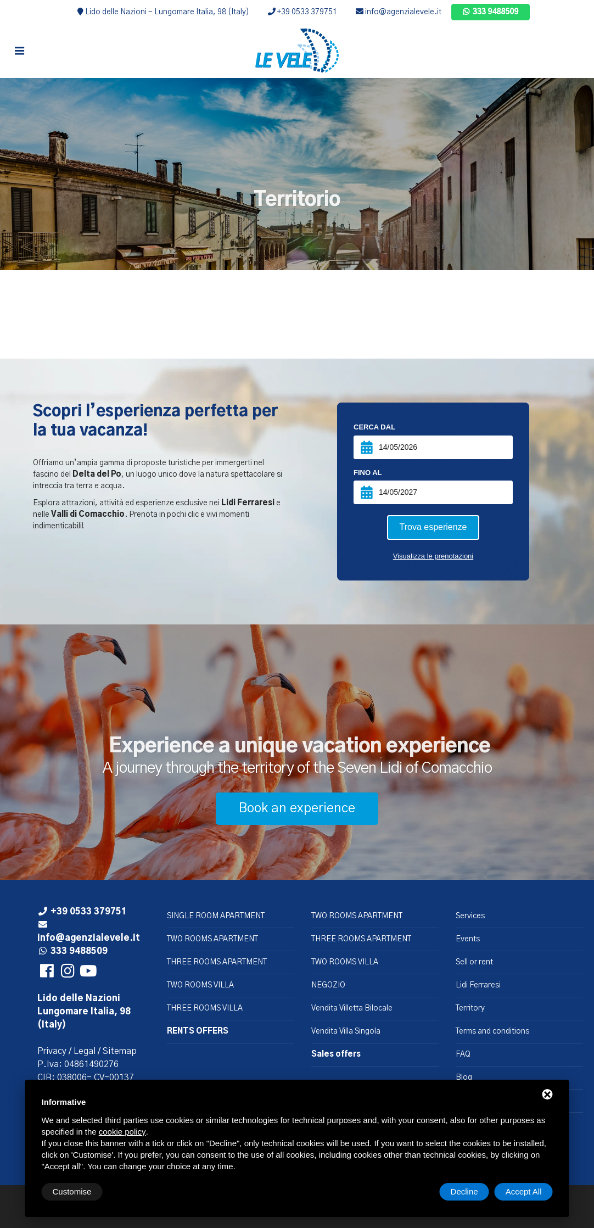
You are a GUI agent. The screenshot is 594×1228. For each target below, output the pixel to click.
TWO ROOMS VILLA (200, 985)
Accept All (524, 1191)
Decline (464, 1191)
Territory (470, 1008)
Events (468, 939)
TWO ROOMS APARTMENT (212, 939)
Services (470, 916)
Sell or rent (474, 962)
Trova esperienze (433, 527)
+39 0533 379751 (302, 12)
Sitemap (120, 1051)
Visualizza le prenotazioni (433, 556)
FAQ (463, 1054)
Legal (85, 1051)
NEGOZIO (328, 985)
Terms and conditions (492, 1031)
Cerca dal (374, 427)
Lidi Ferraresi (478, 985)
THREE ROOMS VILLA (205, 1008)
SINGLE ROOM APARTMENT (216, 916)
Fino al (368, 472)
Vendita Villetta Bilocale (352, 1008)
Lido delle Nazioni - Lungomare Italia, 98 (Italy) (163, 12)
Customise (72, 1191)
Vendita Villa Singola (345, 1031)
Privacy (51, 1051)
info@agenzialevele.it (398, 12)
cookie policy (122, 1131)
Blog (464, 1077)
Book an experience (297, 808)
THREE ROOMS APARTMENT (217, 962)
